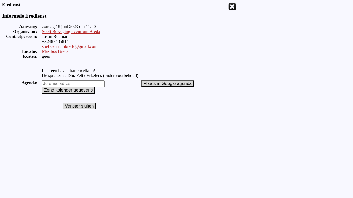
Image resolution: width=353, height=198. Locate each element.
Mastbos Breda (55, 51)
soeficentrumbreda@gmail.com (70, 46)
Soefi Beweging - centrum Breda (71, 31)
